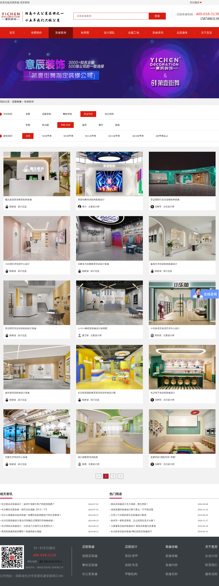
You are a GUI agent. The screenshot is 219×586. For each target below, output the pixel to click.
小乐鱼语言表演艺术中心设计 (165, 328)
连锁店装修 (90, 556)
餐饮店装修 (90, 565)
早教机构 (131, 574)
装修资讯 (157, 32)
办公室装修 (90, 574)
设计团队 (109, 32)
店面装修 (17, 101)
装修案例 (60, 32)
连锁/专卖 (131, 565)
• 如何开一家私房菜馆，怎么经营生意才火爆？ (152, 520)
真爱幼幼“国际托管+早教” (163, 457)
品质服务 (182, 32)
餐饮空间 (67, 114)
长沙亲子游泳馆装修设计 (163, 392)
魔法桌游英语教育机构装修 (18, 199)
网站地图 (32, 561)
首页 (12, 32)
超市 (84, 125)
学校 (28, 125)
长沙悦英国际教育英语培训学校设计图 (97, 392)
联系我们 (211, 565)
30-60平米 (47, 136)
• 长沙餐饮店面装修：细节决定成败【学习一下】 (42, 509)
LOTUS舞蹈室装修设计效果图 (92, 328)
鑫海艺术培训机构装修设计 (164, 264)
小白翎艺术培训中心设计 (17, 264)
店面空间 (46, 114)
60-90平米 (68, 136)
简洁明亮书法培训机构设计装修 (20, 328)
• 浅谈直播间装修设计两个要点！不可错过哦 (152, 509)
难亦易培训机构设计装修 (17, 392)
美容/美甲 (131, 556)
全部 (28, 114)
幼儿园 (45, 125)
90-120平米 (90, 136)
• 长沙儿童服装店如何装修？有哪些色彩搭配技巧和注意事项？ (42, 515)
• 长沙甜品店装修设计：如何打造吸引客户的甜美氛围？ (42, 504)
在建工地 (133, 32)
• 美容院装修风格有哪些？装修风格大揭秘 (42, 531)
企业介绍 (211, 556)
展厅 (101, 125)
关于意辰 (206, 32)
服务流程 (211, 574)
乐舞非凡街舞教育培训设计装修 (93, 264)
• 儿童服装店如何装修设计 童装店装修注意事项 (152, 526)
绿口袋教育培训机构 (88, 457)
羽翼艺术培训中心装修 (16, 457)
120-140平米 (114, 136)
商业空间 (88, 114)
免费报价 (36, 32)
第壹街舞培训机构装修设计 (91, 199)
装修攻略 (171, 556)
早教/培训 (65, 125)
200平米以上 (162, 136)
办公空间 (109, 114)
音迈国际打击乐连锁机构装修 (165, 199)
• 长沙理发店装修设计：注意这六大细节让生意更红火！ (42, 526)
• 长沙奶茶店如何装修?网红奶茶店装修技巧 (152, 531)
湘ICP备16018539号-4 (50, 561)
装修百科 (171, 574)
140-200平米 (138, 136)
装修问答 (171, 565)
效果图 (85, 32)
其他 (117, 125)
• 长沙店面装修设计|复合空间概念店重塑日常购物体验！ (42, 520)
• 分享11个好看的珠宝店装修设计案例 (152, 515)
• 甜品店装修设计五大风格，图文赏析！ (152, 504)
